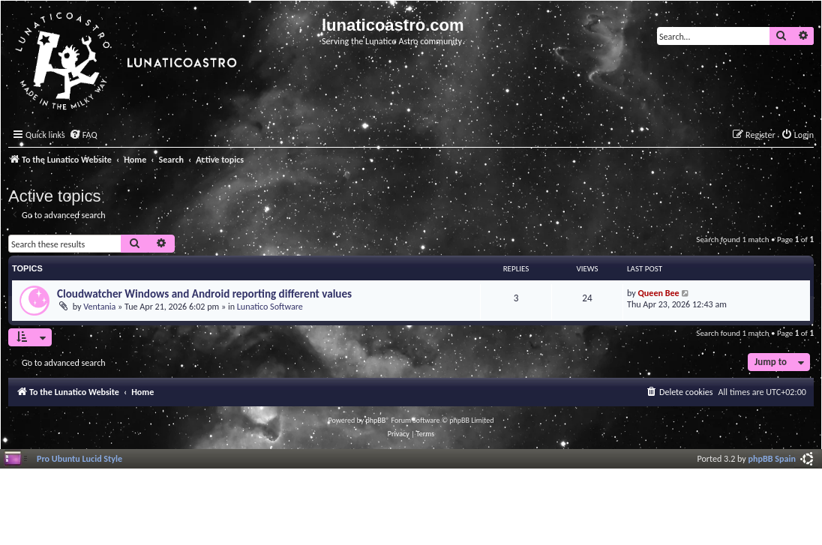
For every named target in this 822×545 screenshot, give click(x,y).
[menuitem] (83, 135)
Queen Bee (659, 292)
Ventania (99, 306)
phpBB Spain (772, 458)
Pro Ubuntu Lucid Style (79, 458)
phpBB (376, 420)
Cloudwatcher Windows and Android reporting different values (204, 294)
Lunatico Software (270, 306)
